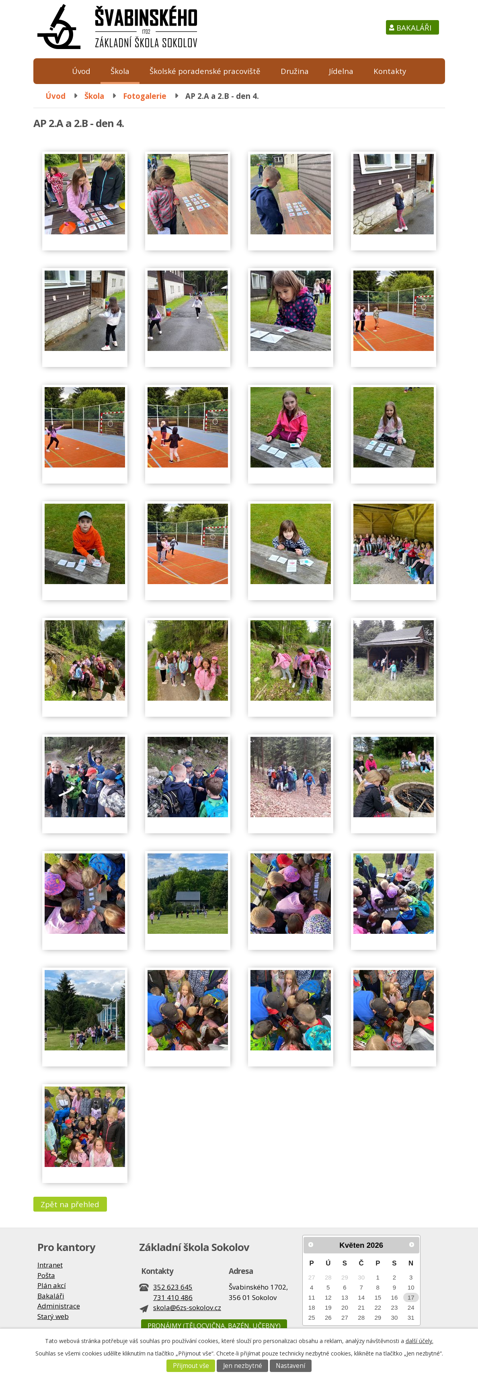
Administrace (58, 1305)
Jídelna (341, 71)
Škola (120, 71)
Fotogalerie (144, 96)
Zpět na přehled (70, 1204)
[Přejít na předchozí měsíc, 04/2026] (311, 1244)
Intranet (50, 1264)
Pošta (46, 1275)
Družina (295, 71)
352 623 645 (173, 1287)
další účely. (419, 1341)
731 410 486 (173, 1297)
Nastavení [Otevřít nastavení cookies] (290, 1366)
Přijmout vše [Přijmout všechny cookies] (191, 1366)
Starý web (53, 1316)
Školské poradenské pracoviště (205, 71)
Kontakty (389, 71)
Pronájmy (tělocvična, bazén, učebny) (214, 1325)
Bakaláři (413, 28)
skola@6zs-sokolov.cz (187, 1307)
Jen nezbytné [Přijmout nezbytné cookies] (242, 1366)
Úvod (81, 71)
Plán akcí (51, 1285)
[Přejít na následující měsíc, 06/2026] (412, 1244)
